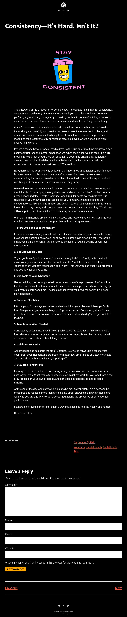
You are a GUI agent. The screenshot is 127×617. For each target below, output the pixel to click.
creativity (79, 447)
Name (9, 520)
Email (9, 534)
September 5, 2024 (84, 442)
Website (9, 548)
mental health (94, 447)
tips (76, 451)
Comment (11, 484)
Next (118, 588)
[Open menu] (63, 14)
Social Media (110, 447)
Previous (11, 588)
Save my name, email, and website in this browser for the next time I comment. (50, 562)
